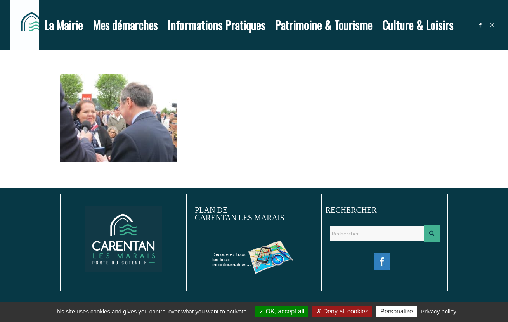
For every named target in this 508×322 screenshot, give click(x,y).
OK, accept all (281, 311)
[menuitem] (63, 25)
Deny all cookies (342, 311)
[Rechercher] (384, 233)
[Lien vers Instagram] (492, 25)
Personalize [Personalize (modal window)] (396, 311)
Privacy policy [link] (438, 311)
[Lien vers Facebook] (480, 25)
